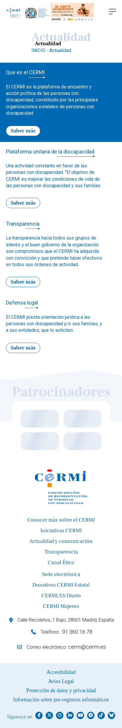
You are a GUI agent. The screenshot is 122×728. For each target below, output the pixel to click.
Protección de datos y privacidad (61, 690)
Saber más (23, 130)
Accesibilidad (61, 672)
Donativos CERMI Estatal (61, 585)
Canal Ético (61, 562)
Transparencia (61, 552)
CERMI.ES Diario (61, 595)
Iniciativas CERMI (61, 530)
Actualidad (60, 50)
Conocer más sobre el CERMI (61, 520)
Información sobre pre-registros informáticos (61, 700)
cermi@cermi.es (87, 647)
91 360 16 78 (77, 632)
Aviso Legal (61, 681)
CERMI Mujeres (61, 606)
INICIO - (40, 50)
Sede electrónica (61, 574)
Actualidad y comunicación (61, 541)
